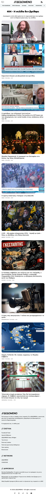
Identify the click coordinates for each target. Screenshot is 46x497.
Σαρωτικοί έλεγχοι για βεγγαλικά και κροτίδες (18, 76)
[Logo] (23, 2)
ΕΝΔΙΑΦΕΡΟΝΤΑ (5, 319)
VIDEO (3, 78)
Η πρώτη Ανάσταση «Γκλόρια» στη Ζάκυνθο (18, 196)
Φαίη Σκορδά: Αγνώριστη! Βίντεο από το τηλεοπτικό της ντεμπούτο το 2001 (22, 481)
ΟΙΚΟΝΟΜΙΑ (4, 400)
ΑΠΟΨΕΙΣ (4, 280)
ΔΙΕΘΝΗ (3, 237)
